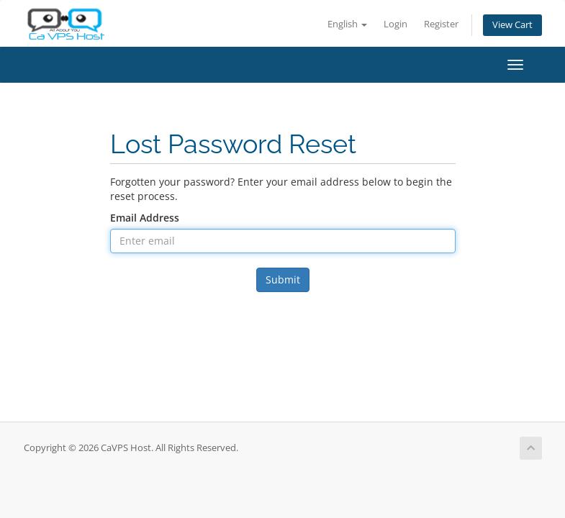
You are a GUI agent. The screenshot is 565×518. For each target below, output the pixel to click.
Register (441, 24)
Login (395, 24)
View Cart (512, 25)
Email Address (144, 217)
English (347, 24)
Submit (283, 279)
